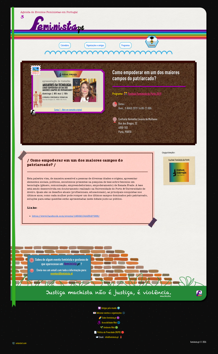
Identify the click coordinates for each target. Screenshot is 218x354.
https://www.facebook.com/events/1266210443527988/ (66, 216)
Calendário (65, 45)
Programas (125, 45)
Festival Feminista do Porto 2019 (144, 93)
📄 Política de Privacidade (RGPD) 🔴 (109, 332)
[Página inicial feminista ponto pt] (57, 25)
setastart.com (19, 343)
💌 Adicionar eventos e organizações (107, 312)
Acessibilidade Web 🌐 (111, 322)
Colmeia (152, 45)
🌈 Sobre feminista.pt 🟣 (109, 317)
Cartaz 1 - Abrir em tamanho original (68, 109)
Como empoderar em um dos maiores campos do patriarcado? (146, 75)
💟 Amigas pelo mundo (107, 308)
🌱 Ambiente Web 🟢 (109, 327)
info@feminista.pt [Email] (112, 337)
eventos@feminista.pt (62, 273)
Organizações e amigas (95, 45)
